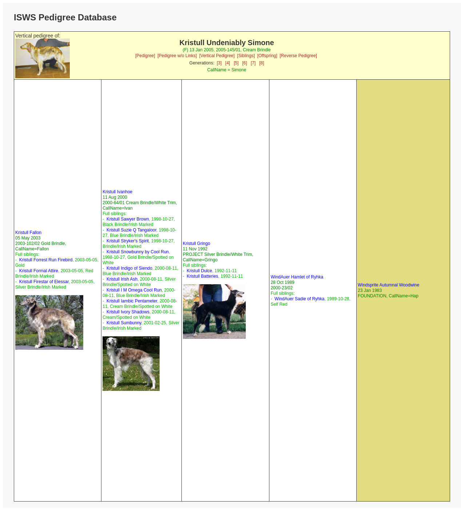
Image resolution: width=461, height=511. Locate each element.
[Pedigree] (145, 55)
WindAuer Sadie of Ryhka (299, 298)
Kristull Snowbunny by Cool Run (138, 251)
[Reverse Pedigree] (298, 55)
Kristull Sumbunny (124, 322)
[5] (236, 63)
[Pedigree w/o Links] (177, 55)
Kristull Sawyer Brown (128, 219)
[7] (253, 63)
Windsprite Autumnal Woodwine (388, 285)
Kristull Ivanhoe (117, 191)
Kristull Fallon (28, 232)
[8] (261, 63)
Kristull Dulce (199, 270)
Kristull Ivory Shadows (128, 311)
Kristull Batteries (202, 276)
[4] (227, 63)
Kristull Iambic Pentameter (132, 301)
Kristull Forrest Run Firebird (46, 259)
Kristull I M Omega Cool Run (134, 290)
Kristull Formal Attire (38, 270)
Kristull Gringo (196, 243)
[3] (219, 63)
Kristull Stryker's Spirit (128, 240)
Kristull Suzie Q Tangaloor (131, 230)
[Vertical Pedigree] (216, 55)
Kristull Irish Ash (122, 279)
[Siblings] (246, 55)
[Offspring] (267, 55)
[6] (244, 63)
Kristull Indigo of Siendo (129, 268)
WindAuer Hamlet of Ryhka (296, 277)
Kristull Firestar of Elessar (44, 281)
